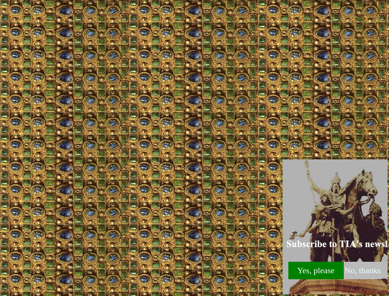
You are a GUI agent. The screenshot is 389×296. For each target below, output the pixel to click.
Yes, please (316, 270)
